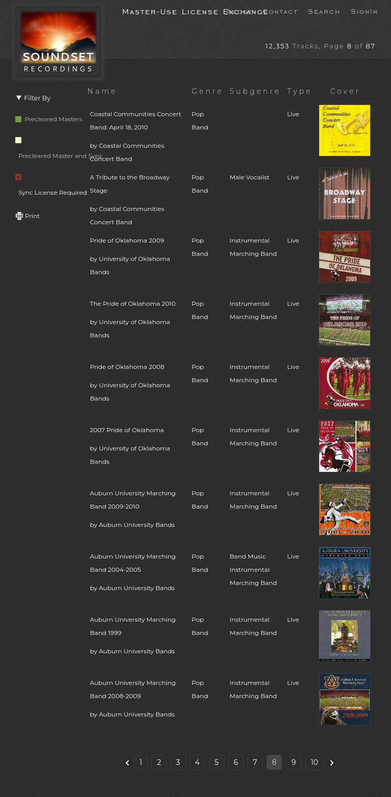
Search (324, 11)
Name (103, 91)
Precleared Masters (48, 119)
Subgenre (255, 91)
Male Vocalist (249, 177)
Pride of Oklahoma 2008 (138, 384)
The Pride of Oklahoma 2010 (138, 321)
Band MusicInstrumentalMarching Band (253, 569)
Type (300, 91)
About (239, 11)
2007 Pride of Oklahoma (138, 447)
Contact (280, 11)
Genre (207, 91)
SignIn (364, 11)
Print (27, 216)
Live (293, 114)
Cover (345, 91)
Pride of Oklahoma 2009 (138, 257)
